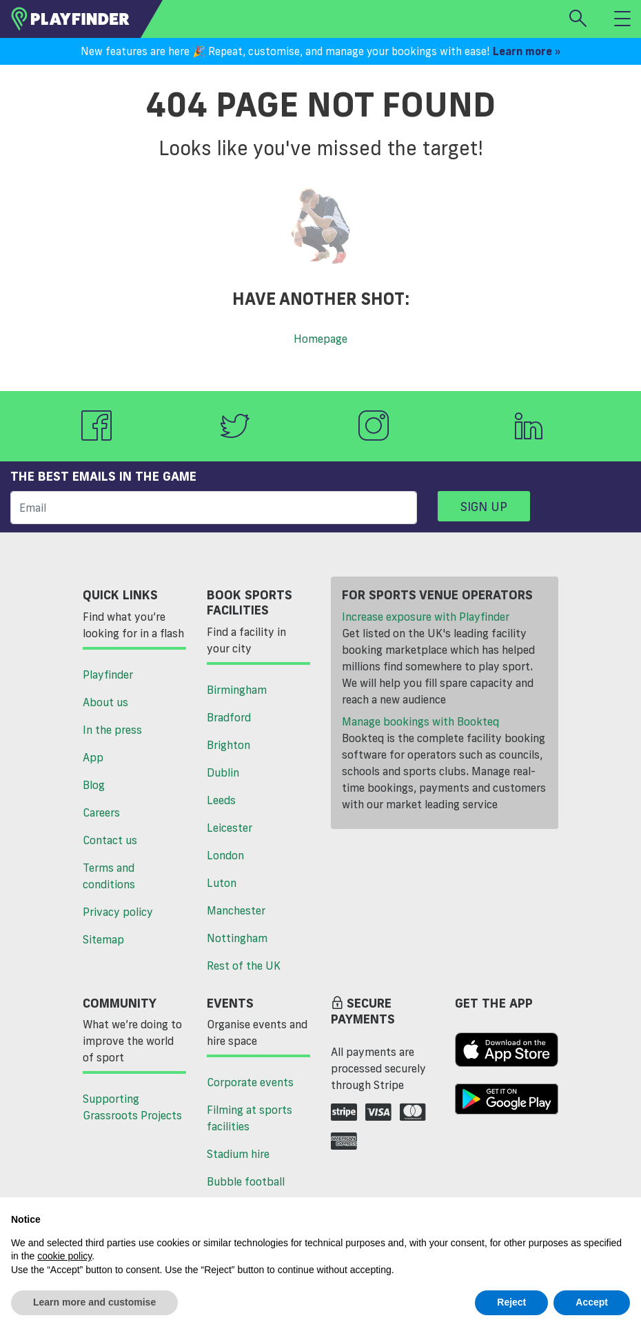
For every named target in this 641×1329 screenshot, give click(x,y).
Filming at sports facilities (249, 1118)
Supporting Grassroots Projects (132, 1107)
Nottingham (237, 938)
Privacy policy (118, 912)
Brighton (228, 745)
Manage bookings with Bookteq (420, 721)
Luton (221, 883)
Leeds (221, 800)
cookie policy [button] (64, 1255)
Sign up (483, 506)
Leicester (229, 828)
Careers (101, 812)
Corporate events (250, 1082)
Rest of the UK (244, 965)
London (225, 855)
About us (105, 702)
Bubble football (246, 1181)
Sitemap (103, 939)
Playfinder (108, 674)
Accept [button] (592, 1302)
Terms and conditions (109, 876)
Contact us (110, 840)
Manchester (236, 910)
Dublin (223, 772)
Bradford (229, 717)
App (93, 757)
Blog (94, 785)
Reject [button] (511, 1302)
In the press (112, 730)
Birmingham (237, 690)
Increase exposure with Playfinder (425, 616)
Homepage (320, 339)
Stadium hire (238, 1154)
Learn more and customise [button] (94, 1302)
